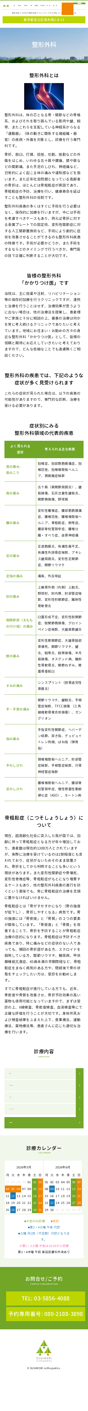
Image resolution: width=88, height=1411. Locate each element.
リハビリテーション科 (27, 1136)
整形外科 (16, 1085)
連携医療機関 (20, 1155)
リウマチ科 (18, 1119)
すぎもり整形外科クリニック (30, 10)
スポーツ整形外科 (23, 1102)
